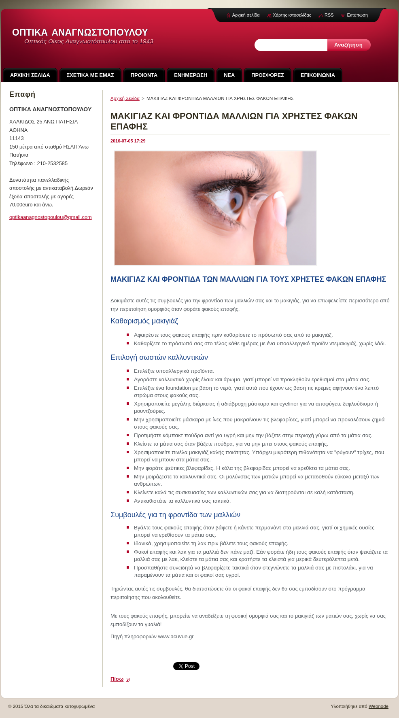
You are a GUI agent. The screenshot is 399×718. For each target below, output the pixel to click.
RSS (329, 15)
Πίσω (116, 679)
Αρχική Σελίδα (125, 98)
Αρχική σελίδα (246, 15)
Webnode (378, 706)
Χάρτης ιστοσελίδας (292, 15)
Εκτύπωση (357, 15)
